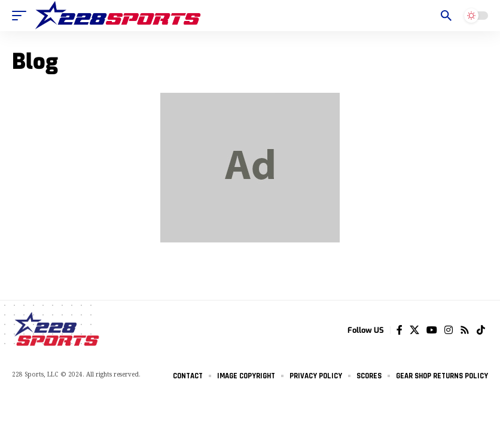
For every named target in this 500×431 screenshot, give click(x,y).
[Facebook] (400, 330)
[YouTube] (431, 330)
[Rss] (464, 330)
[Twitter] (414, 330)
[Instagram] (448, 330)
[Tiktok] (481, 330)
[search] (446, 15)
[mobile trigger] (22, 15)
